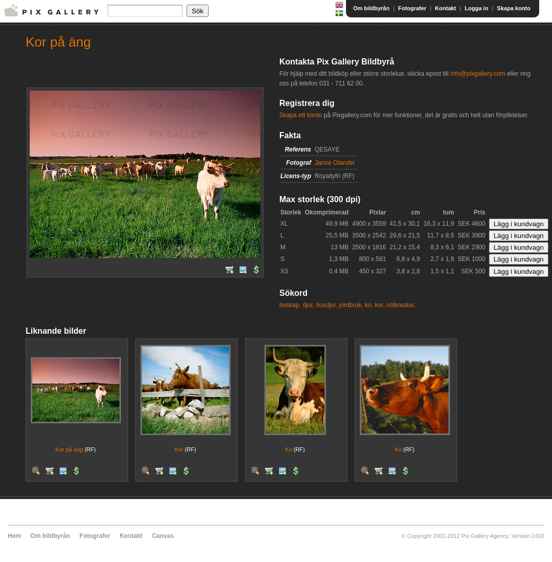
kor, (379, 305)
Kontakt (445, 8)
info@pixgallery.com (477, 73)
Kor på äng (69, 449)
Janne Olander (335, 162)
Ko (288, 449)
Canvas (163, 535)
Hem (14, 535)
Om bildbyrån (371, 8)
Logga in (476, 8)
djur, (308, 305)
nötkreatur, (401, 305)
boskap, (290, 305)
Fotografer (412, 8)
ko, (369, 305)
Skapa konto (513, 8)
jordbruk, (351, 305)
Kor (178, 449)
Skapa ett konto (300, 115)
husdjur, (326, 305)
